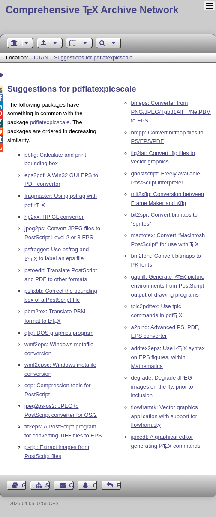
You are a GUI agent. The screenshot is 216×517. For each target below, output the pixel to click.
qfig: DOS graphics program (58, 333)
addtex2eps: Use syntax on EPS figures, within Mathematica (168, 357)
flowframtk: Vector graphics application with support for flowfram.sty (164, 416)
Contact (71, 485)
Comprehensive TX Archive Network (92, 9)
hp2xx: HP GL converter (54, 217)
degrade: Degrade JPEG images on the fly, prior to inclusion (162, 386)
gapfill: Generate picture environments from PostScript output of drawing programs (167, 286)
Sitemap (47, 485)
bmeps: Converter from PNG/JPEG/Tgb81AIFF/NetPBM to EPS (171, 112)
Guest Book (24, 485)
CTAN (41, 57)
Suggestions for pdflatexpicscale (93, 57)
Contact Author (95, 485)
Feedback (119, 485)
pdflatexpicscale (50, 122)
